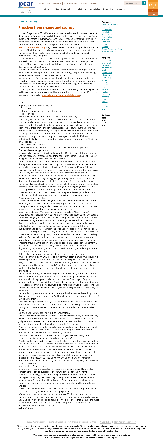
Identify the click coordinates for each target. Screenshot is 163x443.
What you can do (109, 51)
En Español (83, 3)
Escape (153, 12)
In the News (107, 29)
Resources (121, 9)
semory (105, 101)
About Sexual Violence (64, 9)
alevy (104, 104)
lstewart (105, 89)
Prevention (106, 39)
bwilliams (106, 94)
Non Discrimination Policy (125, 422)
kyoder (105, 70)
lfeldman (106, 65)
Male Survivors (108, 34)
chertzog (105, 97)
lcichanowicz (107, 75)
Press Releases (108, 37)
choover (105, 82)
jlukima (105, 84)
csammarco (107, 72)
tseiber (105, 80)
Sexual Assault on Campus (113, 49)
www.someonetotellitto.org (32, 47)
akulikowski (107, 63)
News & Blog (57, 3)
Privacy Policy (105, 422)
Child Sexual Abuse (110, 25)
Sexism (105, 46)
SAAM (104, 44)
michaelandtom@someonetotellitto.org (61, 95)
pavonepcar (107, 68)
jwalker (105, 92)
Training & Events (44, 3)
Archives (106, 115)
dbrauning (106, 77)
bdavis (104, 99)
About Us (48, 9)
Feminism (106, 27)
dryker (104, 87)
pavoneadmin (108, 60)
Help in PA (81, 9)
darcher (105, 106)
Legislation (106, 32)
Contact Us (93, 3)
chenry (105, 109)
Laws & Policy (94, 9)
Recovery (106, 42)
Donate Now (153, 4)
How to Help (108, 9)
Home (21, 22)
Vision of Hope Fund (70, 3)
